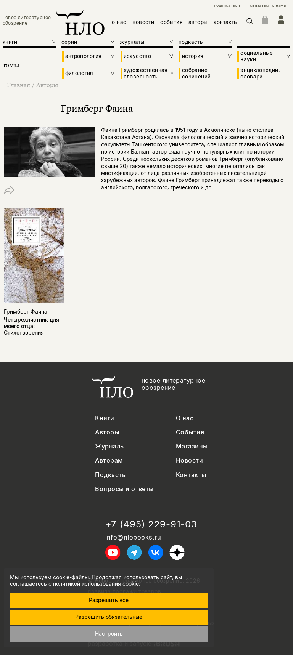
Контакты (191, 475)
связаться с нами (268, 5)
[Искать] (249, 22)
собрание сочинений (196, 73)
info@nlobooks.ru (133, 537)
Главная (19, 85)
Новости (189, 460)
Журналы (110, 446)
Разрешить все (109, 600)
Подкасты (111, 475)
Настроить (109, 633)
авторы (198, 22)
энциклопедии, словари (260, 73)
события (171, 22)
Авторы (47, 85)
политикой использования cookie (96, 583)
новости (143, 22)
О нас (184, 418)
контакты (226, 22)
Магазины (192, 446)
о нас (119, 22)
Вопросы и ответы (124, 489)
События (190, 432)
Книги (104, 418)
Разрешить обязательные (108, 616)
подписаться (227, 5)
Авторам (109, 460)
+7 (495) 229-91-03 (151, 524)
